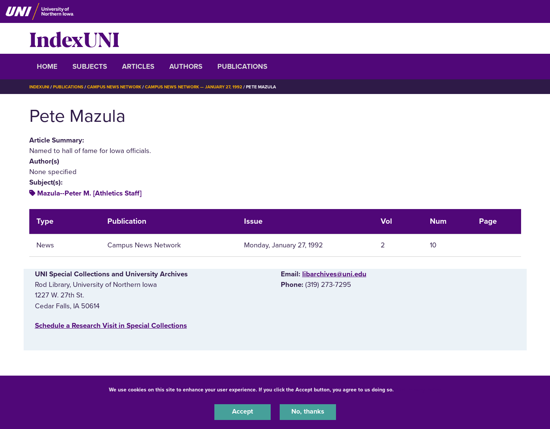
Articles (138, 66)
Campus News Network (117, 86)
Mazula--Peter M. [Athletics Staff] (89, 193)
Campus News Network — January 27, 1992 (199, 86)
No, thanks (308, 412)
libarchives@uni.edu (334, 274)
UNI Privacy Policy (419, 389)
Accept (242, 412)
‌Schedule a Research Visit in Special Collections (111, 325)
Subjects (89, 66)
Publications (242, 66)
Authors (185, 66)
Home (47, 66)
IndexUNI (74, 38)
